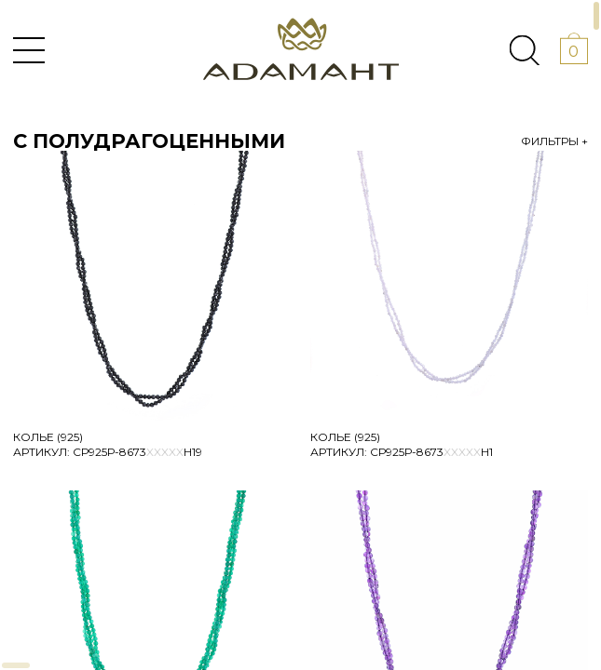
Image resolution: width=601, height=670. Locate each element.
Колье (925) (48, 437)
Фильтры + (554, 141)
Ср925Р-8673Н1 (431, 452)
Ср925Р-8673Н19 (137, 452)
